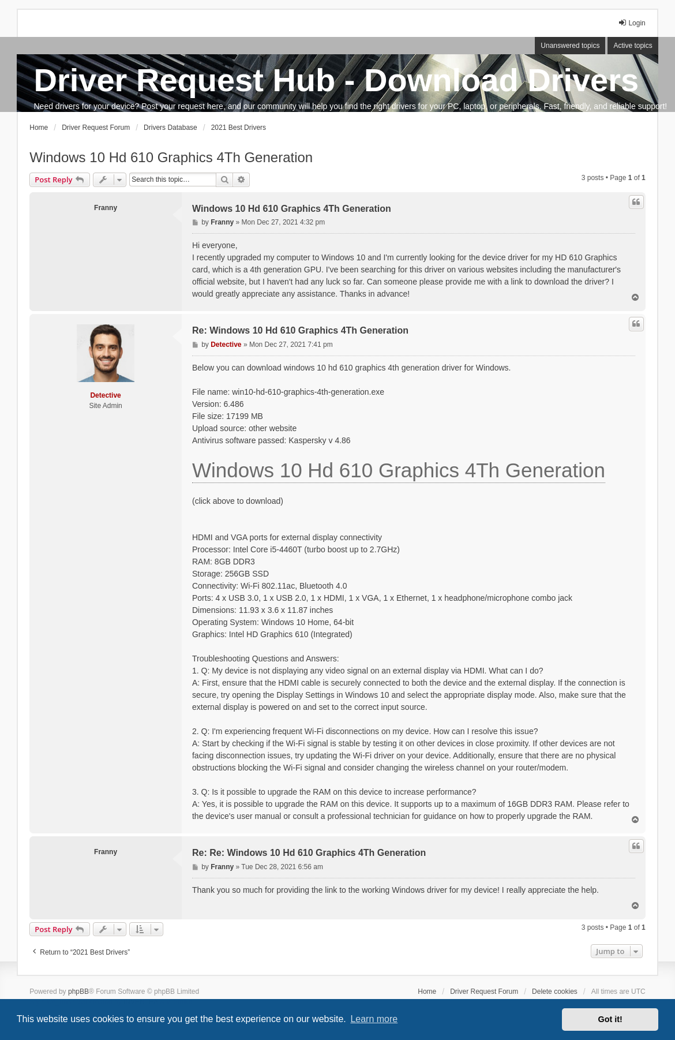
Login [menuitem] (631, 22)
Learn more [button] (373, 1019)
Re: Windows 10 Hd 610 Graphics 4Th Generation (300, 330)
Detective (105, 395)
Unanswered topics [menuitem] (570, 46)
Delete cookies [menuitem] (555, 991)
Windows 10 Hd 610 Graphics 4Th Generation (171, 157)
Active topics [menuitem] (632, 46)
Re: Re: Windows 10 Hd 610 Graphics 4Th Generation (309, 853)
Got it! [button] (610, 1019)
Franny (105, 208)
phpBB (78, 991)
